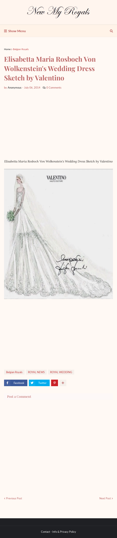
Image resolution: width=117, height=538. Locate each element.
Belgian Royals (21, 49)
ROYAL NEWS (36, 372)
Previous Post (14, 498)
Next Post (105, 498)
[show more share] (62, 383)
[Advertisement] (58, 124)
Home (7, 49)
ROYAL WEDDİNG (61, 372)
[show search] (111, 31)
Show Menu (17, 31)
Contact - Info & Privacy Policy (58, 531)
